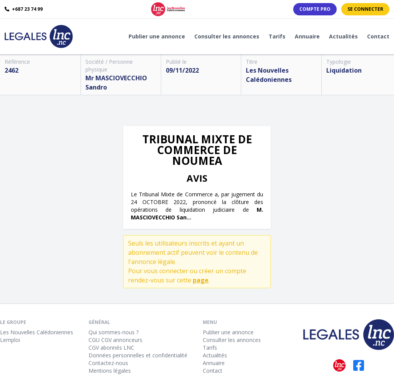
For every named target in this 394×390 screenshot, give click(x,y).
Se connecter (365, 9)
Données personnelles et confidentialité (137, 355)
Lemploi (10, 340)
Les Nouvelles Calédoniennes (36, 332)
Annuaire (307, 36)
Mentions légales (109, 370)
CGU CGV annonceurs (115, 340)
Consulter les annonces (226, 36)
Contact (378, 36)
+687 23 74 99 (24, 9)
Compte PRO (315, 9)
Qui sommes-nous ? (113, 332)
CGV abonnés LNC (111, 347)
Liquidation (344, 70)
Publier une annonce (157, 36)
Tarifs (277, 36)
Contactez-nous (108, 363)
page (201, 280)
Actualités (343, 36)
